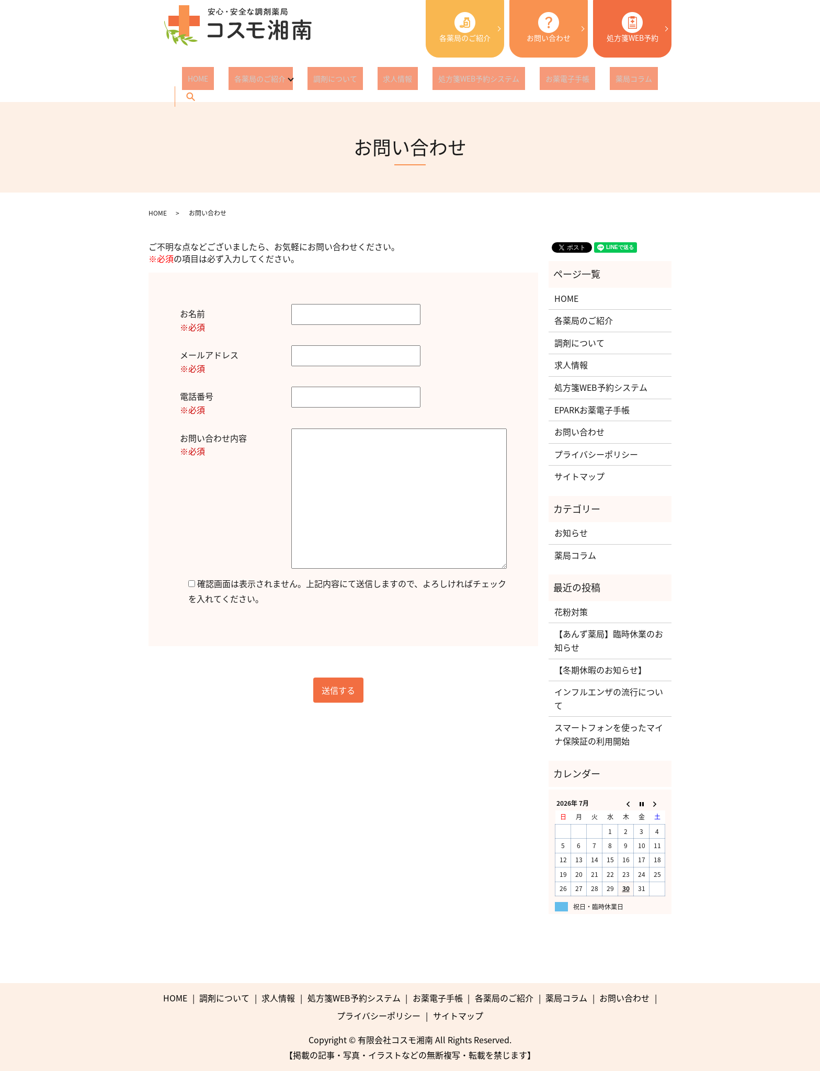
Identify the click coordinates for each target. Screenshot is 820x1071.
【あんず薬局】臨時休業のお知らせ (608, 640)
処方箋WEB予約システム (433, 80)
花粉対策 (571, 611)
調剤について (312, 80)
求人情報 (363, 80)
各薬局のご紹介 (465, 27)
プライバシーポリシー (596, 454)
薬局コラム (565, 80)
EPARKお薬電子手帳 (592, 409)
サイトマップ (579, 476)
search (606, 80)
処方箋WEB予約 (632, 27)
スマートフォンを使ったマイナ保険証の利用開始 (608, 734)
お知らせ (571, 532)
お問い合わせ (549, 27)
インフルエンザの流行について (608, 698)
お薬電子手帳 (510, 80)
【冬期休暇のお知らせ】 (600, 669)
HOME (192, 80)
